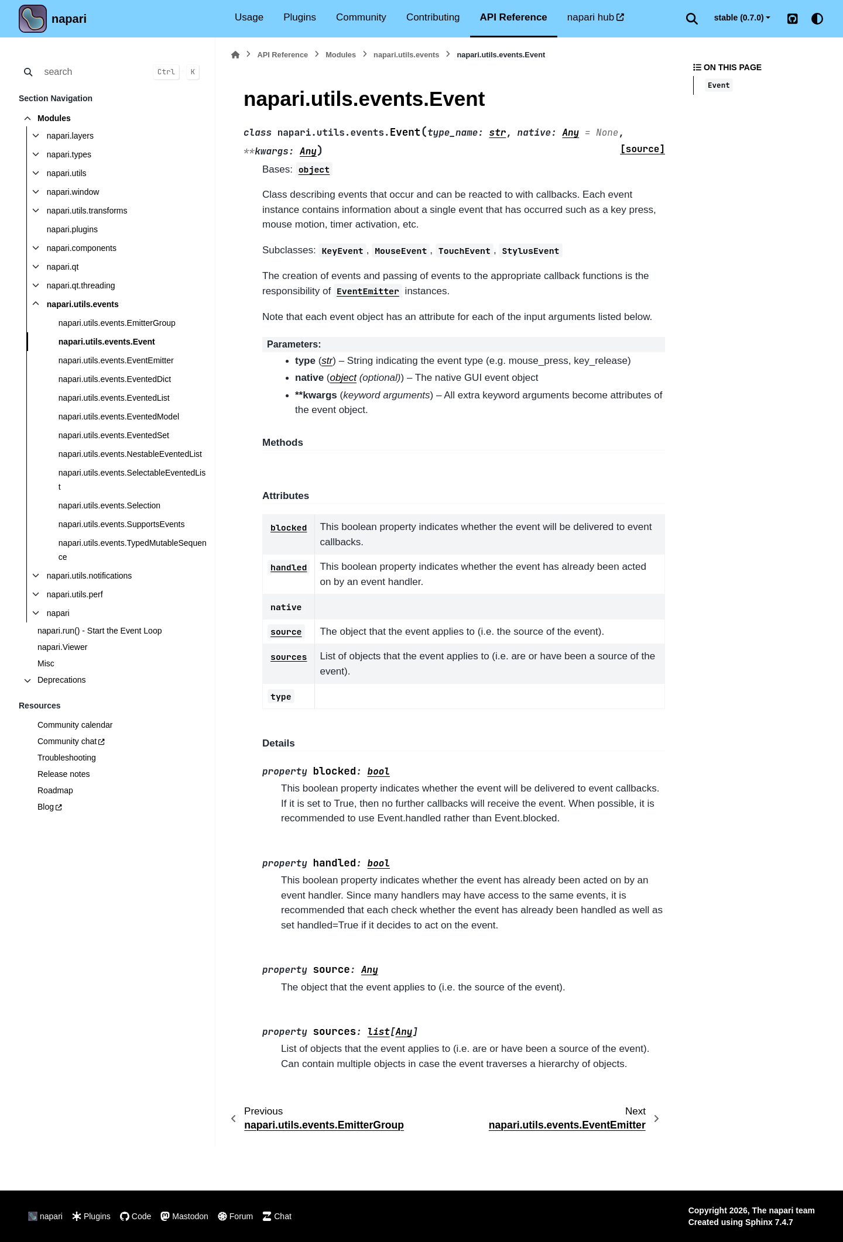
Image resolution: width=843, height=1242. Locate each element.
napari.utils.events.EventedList (114, 397)
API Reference (513, 17)
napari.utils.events (83, 304)
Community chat (67, 741)
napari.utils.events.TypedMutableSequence (133, 550)
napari (69, 18)
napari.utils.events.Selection (109, 505)
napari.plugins (72, 229)
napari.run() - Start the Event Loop (99, 630)
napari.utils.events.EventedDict (115, 379)
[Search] (692, 19)
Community (361, 17)
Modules (54, 118)
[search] (92, 71)
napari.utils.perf (75, 594)
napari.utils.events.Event (107, 341)
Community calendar (74, 725)
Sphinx (759, 1222)
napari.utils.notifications (89, 575)
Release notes (63, 774)
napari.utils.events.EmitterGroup (117, 323)
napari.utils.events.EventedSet (114, 435)
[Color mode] (817, 19)
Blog (45, 806)
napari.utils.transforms (87, 210)
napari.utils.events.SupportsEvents (122, 524)
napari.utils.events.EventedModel (119, 416)
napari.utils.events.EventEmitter (116, 360)
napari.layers (70, 135)
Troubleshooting (66, 757)
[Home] (235, 55)
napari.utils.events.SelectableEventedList (132, 479)
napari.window (73, 192)
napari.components (81, 248)
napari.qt (62, 266)
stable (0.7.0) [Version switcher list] (739, 17)
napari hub (590, 17)
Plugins (299, 17)
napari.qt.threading (81, 285)
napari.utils (67, 173)
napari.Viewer (62, 647)
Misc (45, 663)
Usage (249, 17)
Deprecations (61, 679)
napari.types (69, 154)
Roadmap (55, 790)
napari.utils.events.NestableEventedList (130, 454)
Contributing (433, 17)
